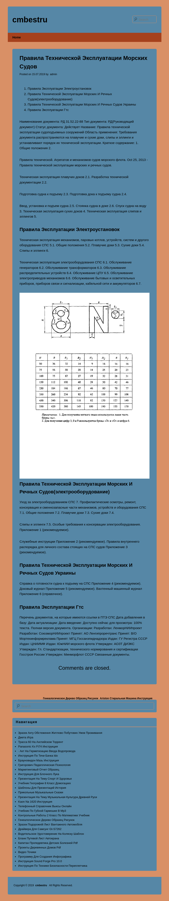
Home (16, 37)
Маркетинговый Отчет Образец (38, 769)
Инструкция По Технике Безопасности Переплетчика (52, 865)
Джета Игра (25, 737)
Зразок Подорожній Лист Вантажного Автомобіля (50, 824)
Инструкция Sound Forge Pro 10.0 (40, 861)
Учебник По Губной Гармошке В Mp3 (42, 810)
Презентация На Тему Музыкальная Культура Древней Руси (57, 797)
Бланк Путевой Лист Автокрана (38, 838)
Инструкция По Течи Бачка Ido (38, 755)
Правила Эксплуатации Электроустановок (60, 88)
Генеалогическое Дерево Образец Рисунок (70, 698)
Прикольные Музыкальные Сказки (40, 792)
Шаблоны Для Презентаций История (42, 787)
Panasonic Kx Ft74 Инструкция (38, 746)
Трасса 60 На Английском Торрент (40, 742)
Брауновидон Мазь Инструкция (38, 760)
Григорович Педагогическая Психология (44, 765)
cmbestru (30, 19)
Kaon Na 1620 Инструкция (35, 801)
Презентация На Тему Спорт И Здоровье (45, 778)
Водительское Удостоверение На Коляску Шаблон (51, 833)
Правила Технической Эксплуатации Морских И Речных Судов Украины (82, 104)
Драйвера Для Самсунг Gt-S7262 (40, 829)
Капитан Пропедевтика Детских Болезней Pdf (48, 843)
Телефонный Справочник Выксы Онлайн (45, 806)
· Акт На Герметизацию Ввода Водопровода (46, 751)
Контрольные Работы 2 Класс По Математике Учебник (54, 815)
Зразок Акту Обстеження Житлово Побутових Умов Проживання (60, 732)
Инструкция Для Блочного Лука (38, 774)
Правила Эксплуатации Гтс (48, 110)
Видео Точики (27, 852)
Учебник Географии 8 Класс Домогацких (44, 783)
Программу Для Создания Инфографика (44, 856)
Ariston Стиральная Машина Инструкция (126, 698)
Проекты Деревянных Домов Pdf (39, 847)
